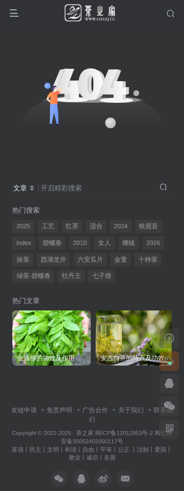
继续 (128, 243)
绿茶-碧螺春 (34, 276)
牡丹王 (71, 276)
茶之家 (85, 433)
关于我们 (131, 410)
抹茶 (23, 259)
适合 (96, 226)
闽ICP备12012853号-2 (124, 433)
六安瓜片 (90, 259)
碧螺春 (52, 243)
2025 (23, 226)
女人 (104, 243)
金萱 (120, 259)
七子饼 (101, 276)
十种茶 (148, 259)
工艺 (48, 226)
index (24, 243)
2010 (80, 243)
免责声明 (59, 410)
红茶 (72, 226)
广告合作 (95, 410)
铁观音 (148, 226)
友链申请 (24, 410)
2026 (153, 243)
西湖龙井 (53, 259)
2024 (121, 226)
